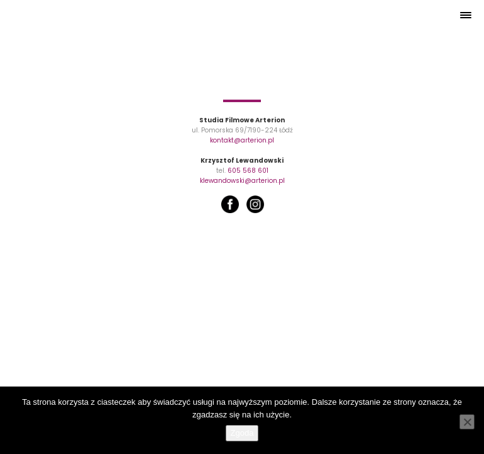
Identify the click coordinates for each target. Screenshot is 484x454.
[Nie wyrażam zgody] (467, 421)
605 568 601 (248, 170)
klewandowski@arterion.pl (242, 180)
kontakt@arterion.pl (242, 140)
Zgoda (242, 433)
